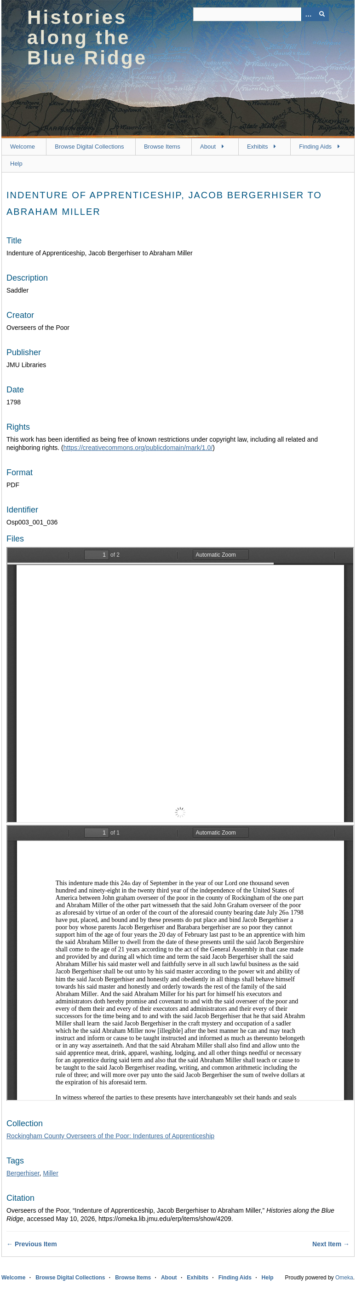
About (208, 146)
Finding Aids (315, 146)
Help (16, 163)
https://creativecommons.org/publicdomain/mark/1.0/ (137, 447)
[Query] (261, 14)
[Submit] (322, 14)
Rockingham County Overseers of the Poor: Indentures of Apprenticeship (110, 1136)
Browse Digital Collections (89, 146)
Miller (50, 1173)
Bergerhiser (23, 1173)
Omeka (344, 1277)
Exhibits (257, 146)
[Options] (308, 14)
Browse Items (162, 146)
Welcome (22, 146)
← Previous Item (31, 1244)
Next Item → (331, 1244)
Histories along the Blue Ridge (87, 37)
